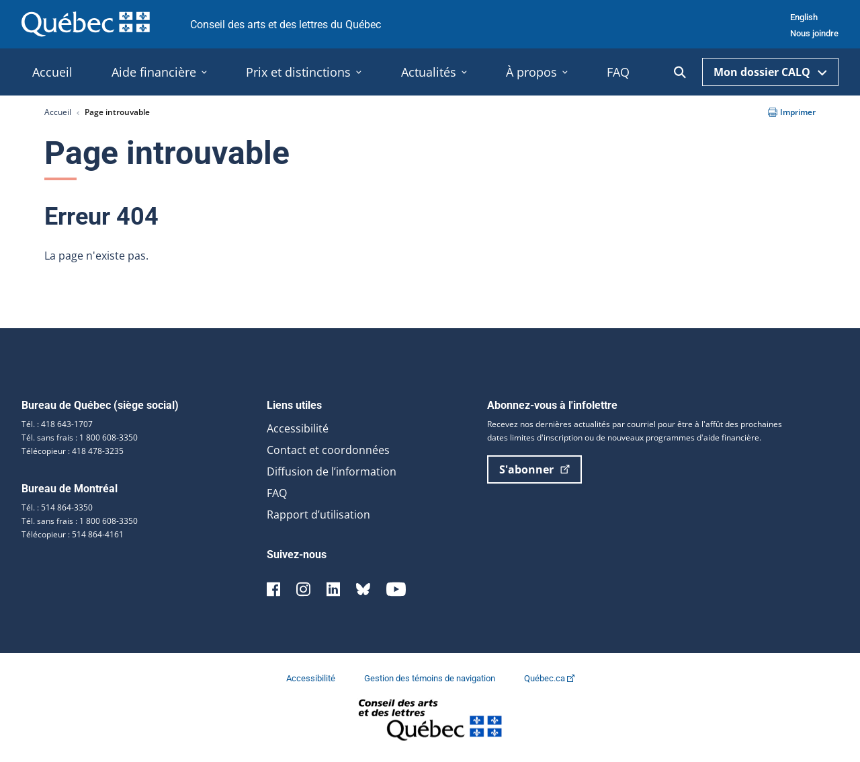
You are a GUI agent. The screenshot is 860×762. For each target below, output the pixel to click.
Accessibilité (298, 428)
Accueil (57, 112)
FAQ (277, 493)
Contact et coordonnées (328, 450)
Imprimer (792, 112)
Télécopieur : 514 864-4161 (73, 534)
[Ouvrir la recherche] (680, 72)
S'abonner (534, 469)
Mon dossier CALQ (770, 72)
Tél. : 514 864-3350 (57, 507)
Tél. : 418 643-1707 (57, 424)
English (804, 17)
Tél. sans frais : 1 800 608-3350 (80, 437)
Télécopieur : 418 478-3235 (73, 451)
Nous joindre (814, 33)
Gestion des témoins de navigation (430, 678)
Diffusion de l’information (331, 471)
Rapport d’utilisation (318, 514)
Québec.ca (549, 678)
